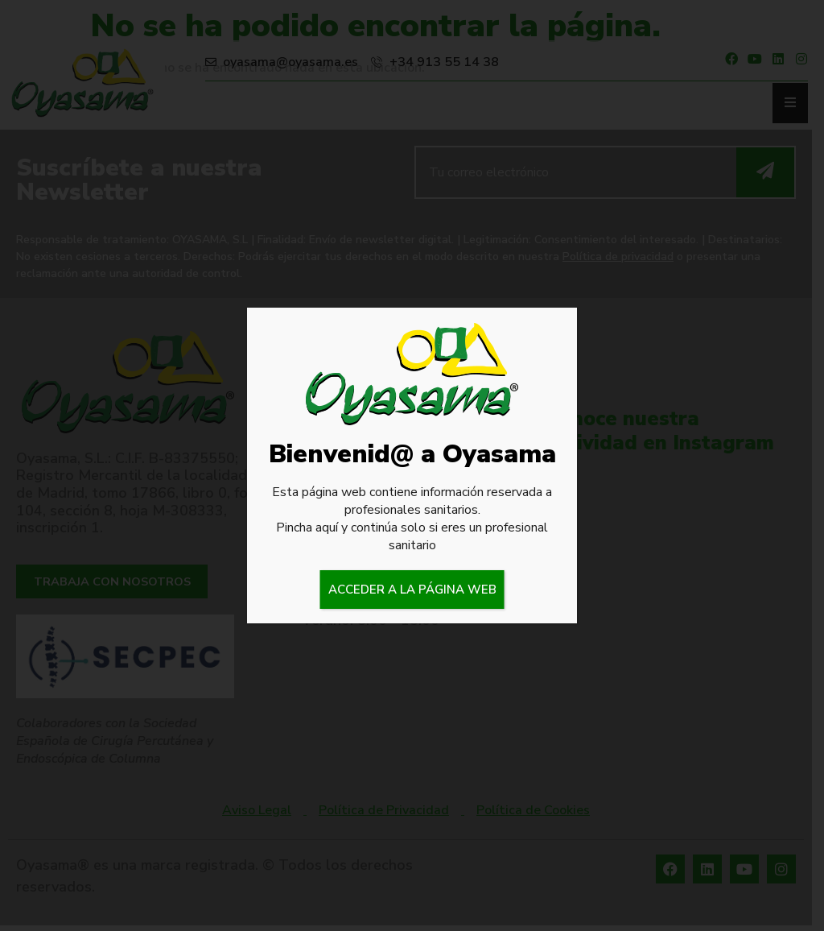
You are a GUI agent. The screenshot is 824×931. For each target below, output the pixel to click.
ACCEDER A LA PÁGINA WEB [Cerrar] (412, 589)
